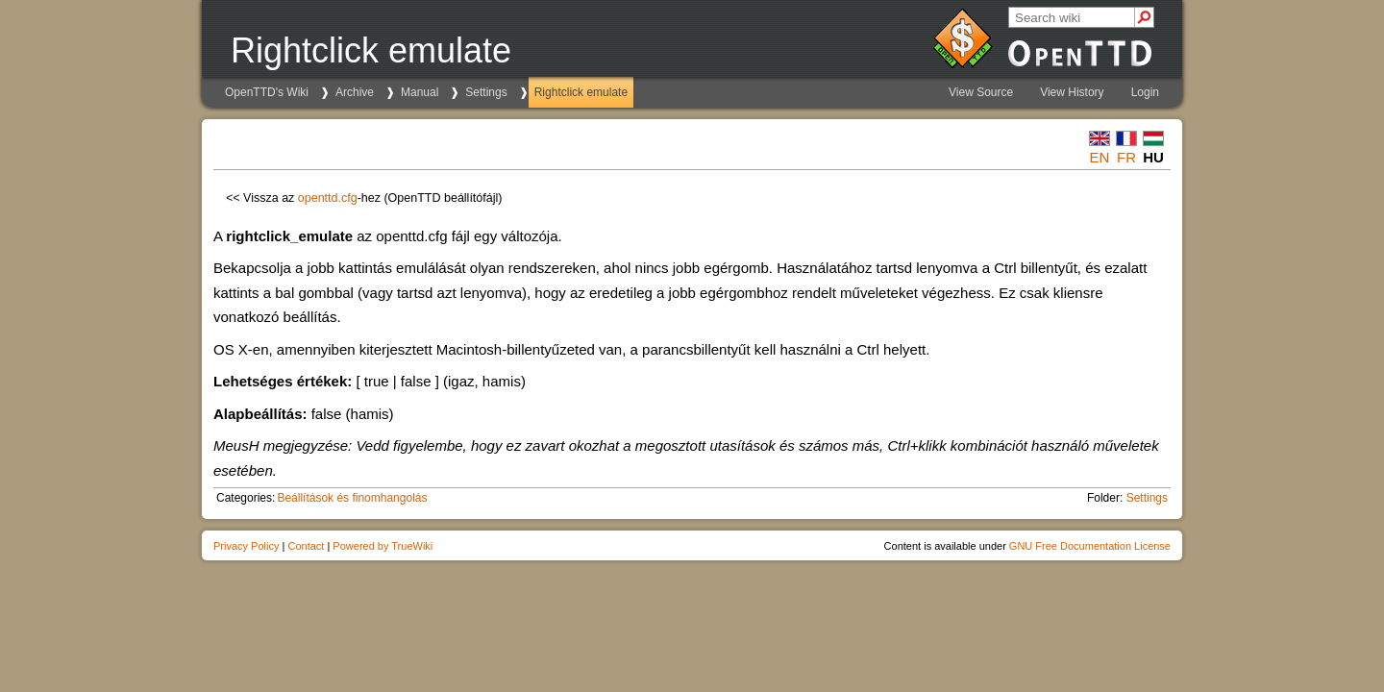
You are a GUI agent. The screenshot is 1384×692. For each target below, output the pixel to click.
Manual (419, 92)
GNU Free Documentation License (1090, 546)
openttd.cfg (328, 198)
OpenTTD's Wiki (267, 92)
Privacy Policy (246, 546)
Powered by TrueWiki (382, 546)
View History (1071, 92)
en (1100, 157)
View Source (981, 92)
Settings (486, 92)
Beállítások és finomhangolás (352, 498)
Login (1145, 92)
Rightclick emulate (581, 92)
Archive (354, 92)
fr (1126, 157)
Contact (305, 546)
